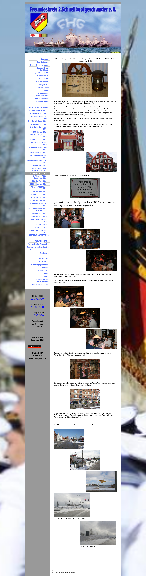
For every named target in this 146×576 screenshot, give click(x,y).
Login (117, 570)
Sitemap (63, 571)
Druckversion (56, 571)
